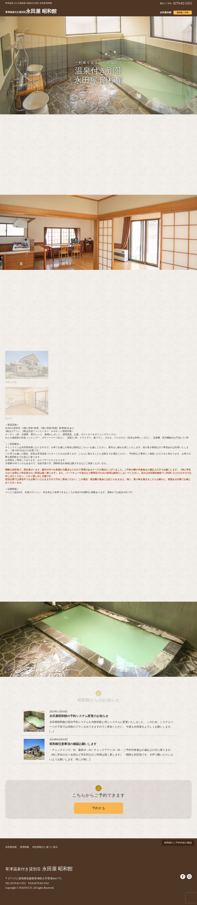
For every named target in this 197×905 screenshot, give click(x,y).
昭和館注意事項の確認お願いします (73, 744)
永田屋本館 (165, 12)
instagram (189, 876)
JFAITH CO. (26, 887)
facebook (182, 876)
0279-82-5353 (182, 3)
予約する (98, 808)
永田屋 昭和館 (31, 11)
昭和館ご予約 (182, 12)
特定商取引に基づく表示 (45, 847)
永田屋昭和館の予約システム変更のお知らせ (78, 716)
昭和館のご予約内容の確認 (178, 842)
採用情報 (24, 847)
